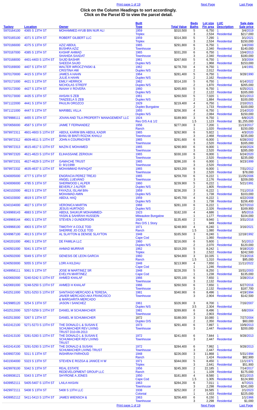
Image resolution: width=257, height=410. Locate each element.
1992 (250, 234)
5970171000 (12, 81)
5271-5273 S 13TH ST (39, 325)
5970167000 (12, 52)
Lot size (208, 23)
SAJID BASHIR (69, 59)
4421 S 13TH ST (35, 81)
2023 (250, 390)
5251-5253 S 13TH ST (39, 292)
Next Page (208, 4)
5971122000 (12, 103)
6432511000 (12, 292)
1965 (139, 45)
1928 (139, 219)
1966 (139, 278)
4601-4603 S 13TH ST (39, 132)
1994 (250, 292)
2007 (250, 303)
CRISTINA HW (69, 70)
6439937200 (12, 354)
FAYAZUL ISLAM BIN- (74, 190)
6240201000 (12, 241)
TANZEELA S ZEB (71, 99)
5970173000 (12, 96)
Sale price (246, 27)
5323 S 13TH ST (35, 361)
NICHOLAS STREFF (73, 85)
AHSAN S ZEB (69, 96)
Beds (194, 23)
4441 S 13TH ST (35, 103)
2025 (250, 118)
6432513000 (12, 317)
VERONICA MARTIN (73, 205)
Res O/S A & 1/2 (146, 121)
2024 (250, 147)
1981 (139, 292)
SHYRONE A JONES (73, 375)
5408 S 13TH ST (35, 390)
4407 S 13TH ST (35, 67)
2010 (250, 205)
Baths (194, 27)
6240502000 (12, 256)
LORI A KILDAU (69, 263)
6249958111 (12, 270)
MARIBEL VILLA (70, 110)
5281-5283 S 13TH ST (39, 336)
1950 (139, 375)
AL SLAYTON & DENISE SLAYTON (83, 234)
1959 (139, 30)
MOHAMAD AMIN (71, 194)
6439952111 (12, 383)
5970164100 (12, 30)
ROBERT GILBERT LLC (75, 38)
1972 (139, 336)
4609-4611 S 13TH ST (39, 139)
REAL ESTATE (69, 368)
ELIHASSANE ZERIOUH (75, 154)
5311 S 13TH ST (35, 354)
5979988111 (12, 118)
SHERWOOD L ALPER (74, 183)
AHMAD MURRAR (71, 249)
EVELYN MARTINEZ (73, 274)
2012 (250, 169)
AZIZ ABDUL (67, 45)
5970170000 (12, 74)
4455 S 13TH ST (35, 118)
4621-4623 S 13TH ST (39, 154)
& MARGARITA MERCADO (77, 299)
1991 (250, 67)
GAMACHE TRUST (72, 161)
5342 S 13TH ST (35, 368)
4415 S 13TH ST (35, 74)
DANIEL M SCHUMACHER (77, 310)
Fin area (208, 27)
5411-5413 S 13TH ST (39, 397)
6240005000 (12, 176)
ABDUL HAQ (67, 198)
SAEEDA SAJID (69, 63)
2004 (250, 59)
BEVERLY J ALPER (72, 187)
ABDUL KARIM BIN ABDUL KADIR (82, 132)
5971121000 (12, 110)
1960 (139, 89)
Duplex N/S (143, 63)
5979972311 (12, 132)
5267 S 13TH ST (35, 317)
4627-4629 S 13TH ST (39, 161)
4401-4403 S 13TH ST (39, 59)
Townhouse (143, 48)
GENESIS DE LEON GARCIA (79, 256)
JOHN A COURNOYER (74, 139)
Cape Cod (142, 237)
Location (30, 27)
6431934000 (12, 361)
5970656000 (12, 125)
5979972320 (12, 154)
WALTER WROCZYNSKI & (77, 67)
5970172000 (12, 89)
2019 (250, 30)
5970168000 (12, 59)
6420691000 (12, 285)
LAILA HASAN (68, 383)
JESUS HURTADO (71, 208)
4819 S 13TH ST (35, 198)
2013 (250, 52)
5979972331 (12, 161)
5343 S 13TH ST (35, 375)
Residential (224, 34)
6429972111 (12, 390)
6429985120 (12, 303)
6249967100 (12, 234)
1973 (139, 325)
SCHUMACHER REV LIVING (78, 328)
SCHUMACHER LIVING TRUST (80, 350)
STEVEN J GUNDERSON (76, 219)
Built (139, 23)
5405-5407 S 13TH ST (39, 383)
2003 (250, 270)
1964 (139, 74)
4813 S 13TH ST (35, 190)
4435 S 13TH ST (35, 96)
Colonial (141, 393)
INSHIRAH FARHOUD (74, 354)
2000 (250, 45)
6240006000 (12, 183)
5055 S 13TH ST (35, 263)
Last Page (246, 4)
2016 (250, 190)
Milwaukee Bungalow (150, 216)
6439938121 (12, 375)
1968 (139, 205)
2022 (250, 81)
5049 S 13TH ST (35, 256)
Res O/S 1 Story (146, 223)
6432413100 (12, 336)
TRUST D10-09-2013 (73, 332)
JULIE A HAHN (69, 77)
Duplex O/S (143, 321)
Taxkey (9, 27)
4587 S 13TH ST (35, 125)
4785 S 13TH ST (35, 183)
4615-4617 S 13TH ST (39, 147)
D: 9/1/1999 (67, 165)
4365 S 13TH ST (35, 30)
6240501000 (12, 249)
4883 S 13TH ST (35, 212)
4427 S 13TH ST (35, 89)
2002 (250, 139)
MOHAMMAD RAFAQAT (75, 169)
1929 (139, 103)
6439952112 (12, 397)
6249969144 (12, 219)
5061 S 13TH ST (35, 270)
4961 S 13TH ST (35, 241)
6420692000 (12, 278)
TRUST (64, 343)
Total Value (179, 27)
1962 (139, 67)
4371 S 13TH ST (35, 38)
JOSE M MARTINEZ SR (75, 270)
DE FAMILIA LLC (70, 241)
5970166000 (12, 45)
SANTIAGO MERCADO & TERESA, (83, 292)
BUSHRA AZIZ (69, 48)
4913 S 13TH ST (35, 234)
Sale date (246, 23)
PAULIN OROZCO (71, 103)
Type (139, 27)
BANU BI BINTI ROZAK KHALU (80, 136)
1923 (139, 212)
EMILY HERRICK (70, 81)
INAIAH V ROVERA (72, 89)
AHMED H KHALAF (72, 285)
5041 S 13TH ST (35, 249)
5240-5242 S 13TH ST (39, 278)
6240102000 (12, 190)
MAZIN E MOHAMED (73, 147)
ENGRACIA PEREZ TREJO (77, 176)
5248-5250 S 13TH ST (39, 285)
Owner (63, 27)
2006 (250, 176)
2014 (250, 278)
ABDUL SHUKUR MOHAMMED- (81, 212)
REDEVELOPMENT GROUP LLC (81, 372)
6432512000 (12, 310)
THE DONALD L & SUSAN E (78, 325)
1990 (250, 74)
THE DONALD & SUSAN (75, 346)
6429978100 (12, 368)
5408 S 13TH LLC (71, 390)
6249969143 (12, 212)
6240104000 (12, 205)
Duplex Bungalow (147, 107)
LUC (220, 23)
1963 (139, 383)
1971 (139, 227)
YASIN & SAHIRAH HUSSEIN (79, 216)
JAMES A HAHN (70, 74)
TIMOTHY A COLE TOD (75, 227)
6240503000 (12, 263)
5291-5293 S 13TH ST (39, 346)
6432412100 (12, 325)
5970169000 (12, 67)
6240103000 (12, 198)
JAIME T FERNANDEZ (74, 125)
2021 (250, 38)
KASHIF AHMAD (70, 52)
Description (225, 27)
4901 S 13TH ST (35, 219)
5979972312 (12, 139)
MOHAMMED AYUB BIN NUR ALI (81, 30)
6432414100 (12, 346)
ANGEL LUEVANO (71, 179)
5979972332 (12, 169)
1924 (139, 118)
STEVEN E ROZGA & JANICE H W (82, 361)
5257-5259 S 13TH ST (39, 310)
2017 (250, 125)
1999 (250, 161)
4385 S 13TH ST (35, 52)
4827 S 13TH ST (35, 205)
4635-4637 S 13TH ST (39, 169)
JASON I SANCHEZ (72, 303)
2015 (250, 375)
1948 (139, 234)
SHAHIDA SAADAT (72, 56)
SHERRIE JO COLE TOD (76, 230)
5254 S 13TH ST (35, 303)
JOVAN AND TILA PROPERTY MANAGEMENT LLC (94, 118)
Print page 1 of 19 (129, 4)
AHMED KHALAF (70, 278)
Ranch (140, 128)
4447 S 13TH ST (35, 110)
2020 (250, 110)
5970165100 (12, 38)
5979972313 (12, 147)
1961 (139, 59)
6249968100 (12, 227)
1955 (139, 110)
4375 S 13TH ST (35, 45)
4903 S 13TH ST (35, 227)
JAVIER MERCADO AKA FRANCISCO (85, 296)
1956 (139, 125)
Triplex (140, 34)
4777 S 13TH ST (35, 176)
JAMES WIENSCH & (73, 397)
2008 (250, 198)
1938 (139, 390)
